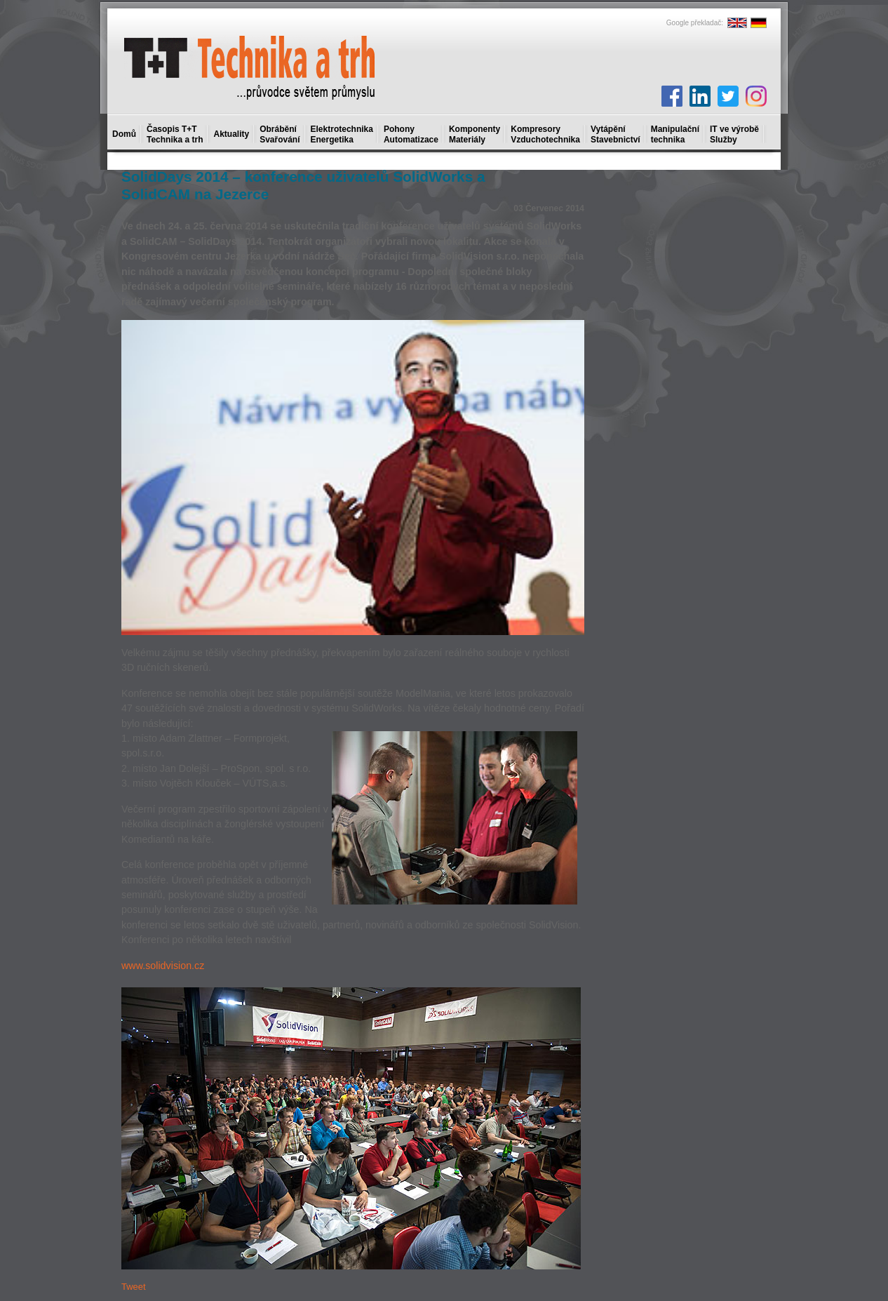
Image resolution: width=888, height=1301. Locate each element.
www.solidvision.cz (162, 965)
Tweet (133, 1286)
